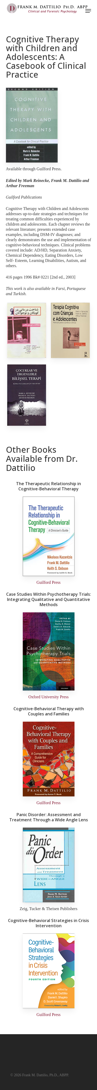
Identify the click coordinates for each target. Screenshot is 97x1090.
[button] (88, 10)
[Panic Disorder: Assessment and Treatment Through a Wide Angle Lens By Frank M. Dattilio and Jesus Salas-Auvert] (48, 901)
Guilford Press (48, 582)
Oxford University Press (48, 697)
